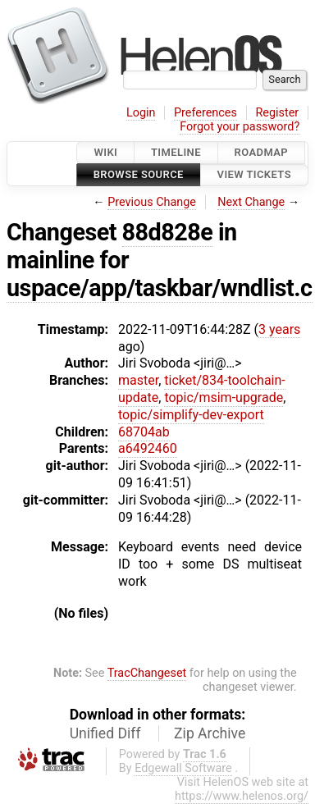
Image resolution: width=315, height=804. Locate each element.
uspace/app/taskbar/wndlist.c (160, 288)
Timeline (176, 152)
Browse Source (139, 175)
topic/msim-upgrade (223, 397)
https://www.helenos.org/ (241, 796)
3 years (279, 329)
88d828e (167, 232)
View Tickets (254, 175)
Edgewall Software (183, 768)
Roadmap (262, 152)
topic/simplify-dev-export (191, 415)
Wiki (105, 152)
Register (277, 113)
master (138, 380)
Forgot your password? (239, 127)
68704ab (144, 432)
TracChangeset (147, 673)
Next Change (251, 202)
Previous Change (151, 202)
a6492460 (147, 448)
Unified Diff (105, 733)
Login (141, 113)
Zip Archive (209, 733)
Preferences (205, 113)
